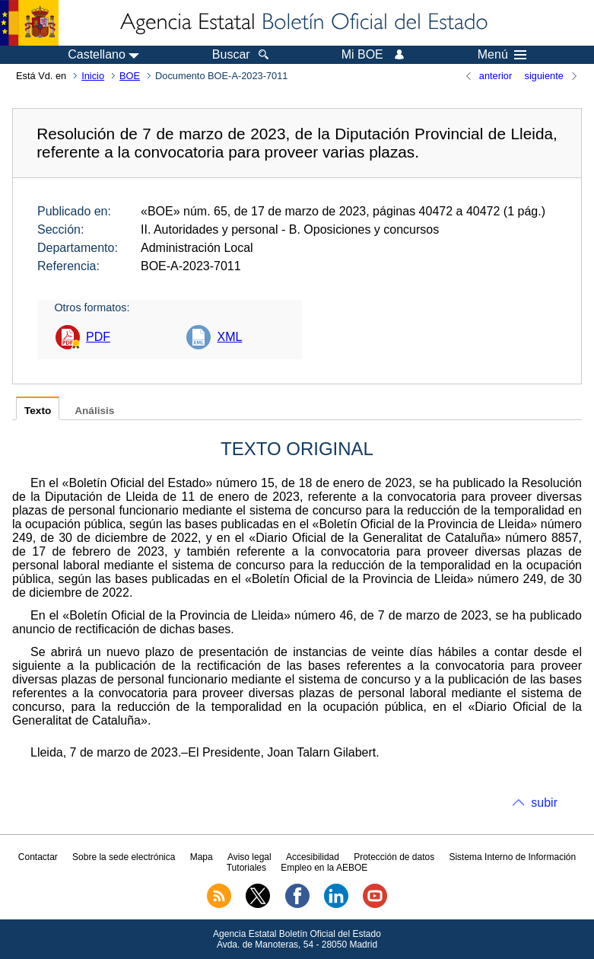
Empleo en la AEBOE (324, 867)
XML (229, 336)
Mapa (201, 857)
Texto (37, 410)
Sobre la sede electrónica (123, 857)
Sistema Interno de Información (512, 857)
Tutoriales (246, 867)
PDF (98, 336)
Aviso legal (249, 857)
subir (544, 802)
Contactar (38, 857)
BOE (129, 75)
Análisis (94, 410)
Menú (502, 55)
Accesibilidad (312, 857)
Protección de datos (394, 857)
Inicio (92, 75)
